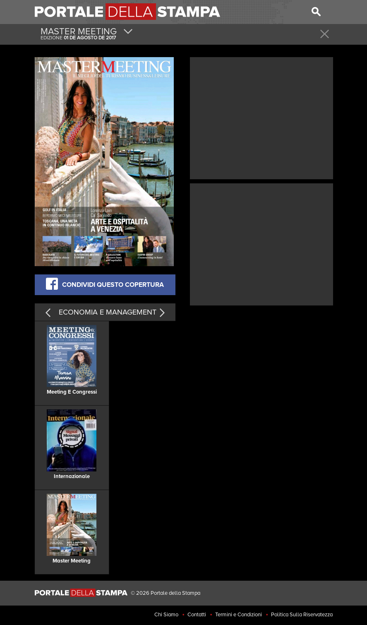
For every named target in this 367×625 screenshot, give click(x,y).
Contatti (196, 614)
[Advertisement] (261, 117)
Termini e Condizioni (238, 614)
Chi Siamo (166, 614)
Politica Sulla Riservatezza (302, 614)
